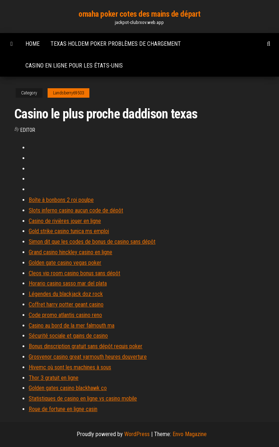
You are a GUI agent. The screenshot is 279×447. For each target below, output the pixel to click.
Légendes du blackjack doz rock (66, 293)
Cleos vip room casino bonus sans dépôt (74, 273)
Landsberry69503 (68, 93)
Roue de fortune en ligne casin (63, 409)
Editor (27, 130)
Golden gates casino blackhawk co (68, 388)
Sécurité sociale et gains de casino (68, 335)
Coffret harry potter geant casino (66, 304)
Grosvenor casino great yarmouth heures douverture (88, 356)
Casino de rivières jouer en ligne (65, 221)
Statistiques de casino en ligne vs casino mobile (83, 398)
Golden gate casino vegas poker (65, 262)
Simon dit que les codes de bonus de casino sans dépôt (92, 241)
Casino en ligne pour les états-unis (74, 65)
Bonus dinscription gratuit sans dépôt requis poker (85, 346)
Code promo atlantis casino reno (65, 315)
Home (32, 43)
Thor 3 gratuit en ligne (53, 377)
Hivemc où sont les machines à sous (70, 367)
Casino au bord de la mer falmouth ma (71, 325)
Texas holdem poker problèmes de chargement (115, 43)
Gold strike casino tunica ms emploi (69, 231)
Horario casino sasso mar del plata (68, 283)
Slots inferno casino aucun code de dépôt (76, 210)
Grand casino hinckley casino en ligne (70, 252)
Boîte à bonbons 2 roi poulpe (61, 199)
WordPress (137, 434)
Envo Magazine (190, 434)
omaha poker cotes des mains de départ (139, 14)
